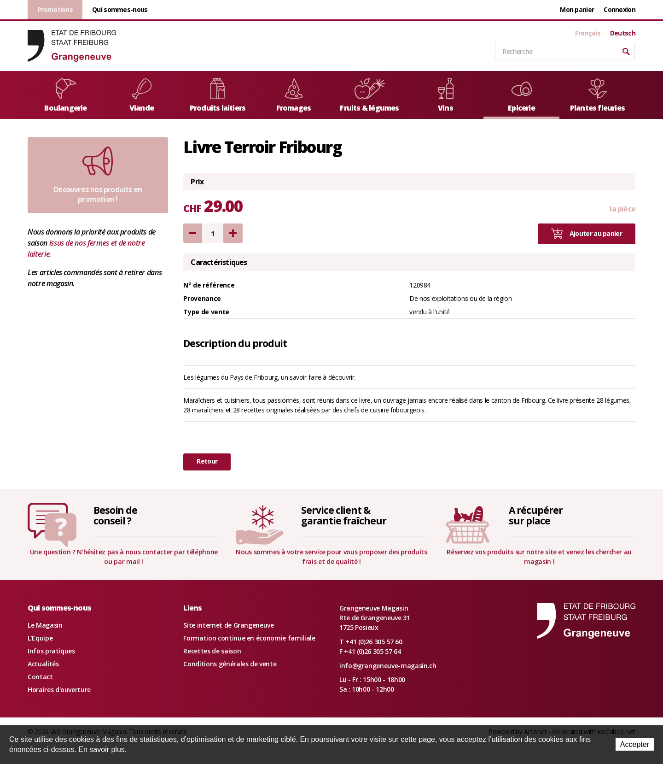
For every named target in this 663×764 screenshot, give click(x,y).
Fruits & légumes (369, 95)
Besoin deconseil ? (115, 515)
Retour (207, 461)
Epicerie (521, 95)
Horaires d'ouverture (59, 689)
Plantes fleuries (597, 95)
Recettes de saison (212, 650)
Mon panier (577, 9)
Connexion (619, 9)
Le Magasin (45, 625)
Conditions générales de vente (229, 663)
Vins (445, 95)
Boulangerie (65, 95)
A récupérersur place (535, 515)
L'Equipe (40, 638)
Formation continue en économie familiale (249, 638)
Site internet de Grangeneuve (228, 625)
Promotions (55, 9)
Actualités (43, 663)
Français (587, 33)
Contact (40, 676)
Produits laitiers (217, 95)
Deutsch (622, 33)
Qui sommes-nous (120, 9)
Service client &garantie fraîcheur (343, 515)
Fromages (293, 95)
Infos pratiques (51, 650)
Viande (142, 95)
